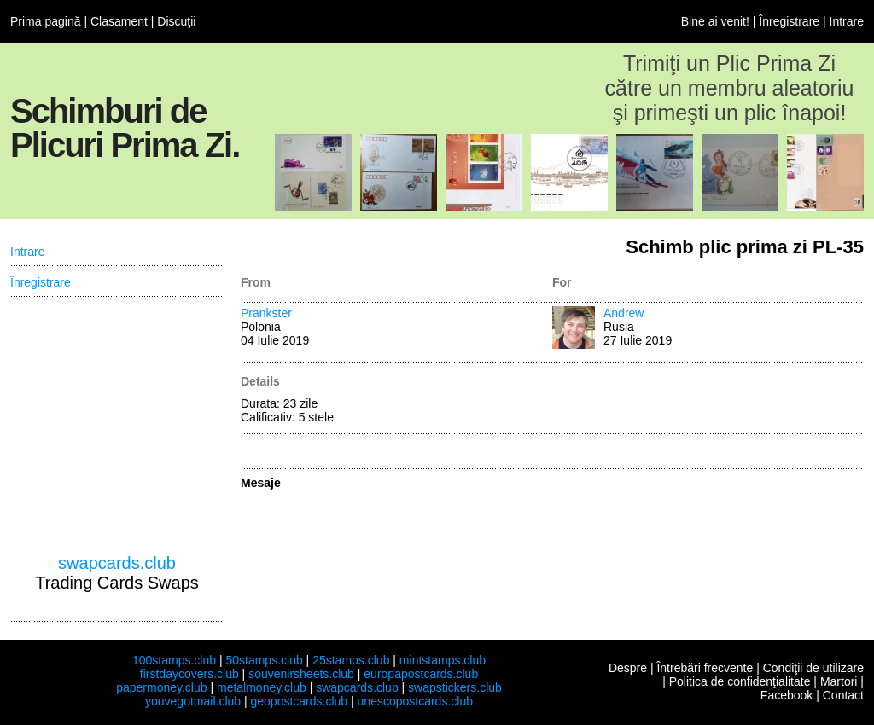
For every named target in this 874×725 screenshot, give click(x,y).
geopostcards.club (299, 701)
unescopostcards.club (415, 701)
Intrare (847, 21)
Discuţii (176, 21)
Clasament (119, 21)
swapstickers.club (455, 687)
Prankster (266, 313)
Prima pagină (45, 21)
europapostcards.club (421, 674)
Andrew (623, 313)
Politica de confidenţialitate (740, 681)
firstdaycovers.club (189, 674)
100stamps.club (174, 660)
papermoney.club (161, 687)
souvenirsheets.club (301, 674)
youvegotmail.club (193, 701)
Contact (843, 695)
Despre (628, 668)
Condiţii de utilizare (813, 668)
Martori (839, 681)
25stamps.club (350, 660)
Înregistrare (789, 21)
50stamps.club (263, 660)
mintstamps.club (442, 660)
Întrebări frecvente (704, 668)
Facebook (786, 695)
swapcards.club (117, 563)
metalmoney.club (261, 687)
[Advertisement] (117, 425)
